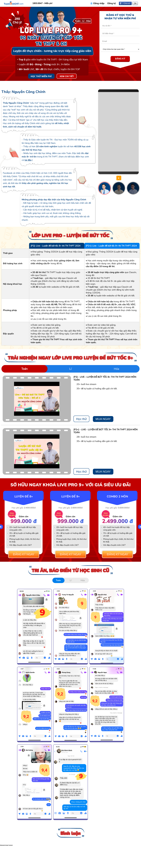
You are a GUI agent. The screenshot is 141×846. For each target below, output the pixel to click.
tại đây (28, 160)
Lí (70, 369)
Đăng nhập (98, 3)
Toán (24, 369)
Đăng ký (111, 3)
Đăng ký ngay (23, 554)
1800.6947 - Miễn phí (42, 3)
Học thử (81, 419)
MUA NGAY (103, 419)
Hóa (116, 369)
